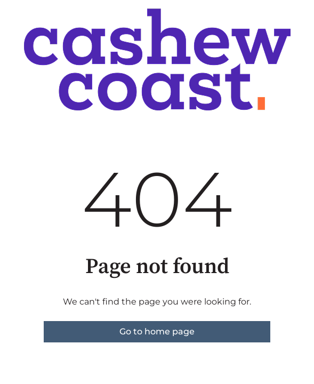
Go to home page (157, 331)
